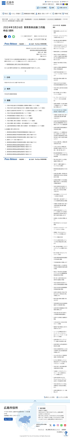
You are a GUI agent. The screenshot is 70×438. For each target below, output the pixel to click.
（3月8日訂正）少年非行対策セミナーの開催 (60, 323)
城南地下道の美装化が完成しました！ (60, 63)
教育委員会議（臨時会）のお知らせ (60, 169)
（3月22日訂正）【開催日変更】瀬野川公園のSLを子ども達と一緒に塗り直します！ (60, 148)
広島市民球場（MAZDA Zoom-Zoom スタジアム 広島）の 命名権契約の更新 (60, 379)
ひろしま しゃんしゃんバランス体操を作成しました (60, 36)
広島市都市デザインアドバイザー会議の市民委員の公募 (60, 340)
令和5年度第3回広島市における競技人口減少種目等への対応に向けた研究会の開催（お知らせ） (60, 189)
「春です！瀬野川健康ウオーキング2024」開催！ (60, 165)
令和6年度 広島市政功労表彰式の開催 (60, 88)
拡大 (52, 4)
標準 (49, 4)
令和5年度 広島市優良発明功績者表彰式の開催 (60, 367)
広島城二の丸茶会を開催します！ (60, 219)
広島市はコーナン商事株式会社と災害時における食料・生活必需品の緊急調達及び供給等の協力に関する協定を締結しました (60, 135)
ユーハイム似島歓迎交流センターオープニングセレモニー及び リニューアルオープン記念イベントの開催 (60, 334)
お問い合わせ (63, 7)
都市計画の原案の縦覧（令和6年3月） (60, 299)
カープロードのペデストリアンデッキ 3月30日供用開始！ (60, 99)
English (49, 1)
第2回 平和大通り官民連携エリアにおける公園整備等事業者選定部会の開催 (60, 273)
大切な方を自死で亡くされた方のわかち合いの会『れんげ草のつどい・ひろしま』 (60, 47)
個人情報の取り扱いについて (53, 429)
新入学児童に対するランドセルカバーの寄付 (60, 253)
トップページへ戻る (63, 397)
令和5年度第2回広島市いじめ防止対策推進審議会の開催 (60, 283)
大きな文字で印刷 (39, 39)
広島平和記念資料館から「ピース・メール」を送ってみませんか (60, 73)
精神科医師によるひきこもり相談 (60, 31)
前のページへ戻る (49, 397)
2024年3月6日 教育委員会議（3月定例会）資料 (60, 356)
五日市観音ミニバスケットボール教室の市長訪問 (60, 195)
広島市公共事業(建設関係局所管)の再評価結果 (60, 68)
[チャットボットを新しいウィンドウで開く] (65, 436)
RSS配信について (61, 431)
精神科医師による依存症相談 (60, 51)
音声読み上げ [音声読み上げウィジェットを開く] (65, 1)
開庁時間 (42, 408)
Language (56, 1)
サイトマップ (41, 429)
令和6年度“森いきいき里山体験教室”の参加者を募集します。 (60, 385)
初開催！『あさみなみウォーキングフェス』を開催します (60, 233)
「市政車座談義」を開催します (60, 262)
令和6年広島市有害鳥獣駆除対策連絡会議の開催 (60, 288)
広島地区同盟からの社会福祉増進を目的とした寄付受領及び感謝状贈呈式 (60, 181)
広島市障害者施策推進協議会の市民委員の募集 (60, 258)
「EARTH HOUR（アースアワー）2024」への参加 (60, 228)
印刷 (29, 39)
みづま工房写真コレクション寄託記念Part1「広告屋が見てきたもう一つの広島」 (60, 361)
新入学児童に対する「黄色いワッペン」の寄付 (60, 93)
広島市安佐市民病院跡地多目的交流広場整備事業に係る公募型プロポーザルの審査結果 (60, 123)
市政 (18, 19)
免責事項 (64, 429)
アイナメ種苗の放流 (58, 236)
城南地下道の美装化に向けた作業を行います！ (60, 327)
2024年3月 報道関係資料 (55, 19)
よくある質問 (42, 7)
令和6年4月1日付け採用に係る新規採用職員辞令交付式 (60, 84)
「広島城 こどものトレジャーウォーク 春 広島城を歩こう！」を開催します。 (60, 373)
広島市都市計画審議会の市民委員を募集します (60, 308)
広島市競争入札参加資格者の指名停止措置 (60, 345)
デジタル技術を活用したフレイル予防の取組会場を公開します (60, 242)
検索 (53, 7)
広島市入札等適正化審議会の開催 (60, 318)
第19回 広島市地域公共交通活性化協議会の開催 (60, 278)
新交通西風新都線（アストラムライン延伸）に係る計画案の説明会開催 (60, 154)
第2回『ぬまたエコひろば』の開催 (60, 223)
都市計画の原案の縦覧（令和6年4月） (60, 79)
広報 (22, 19)
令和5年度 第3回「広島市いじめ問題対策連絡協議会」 (60, 313)
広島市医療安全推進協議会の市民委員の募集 (60, 128)
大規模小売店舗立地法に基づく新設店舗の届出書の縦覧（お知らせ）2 (60, 205)
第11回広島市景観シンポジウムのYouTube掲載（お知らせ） (60, 248)
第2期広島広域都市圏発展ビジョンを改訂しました (60, 41)
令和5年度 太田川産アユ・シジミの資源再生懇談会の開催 (60, 199)
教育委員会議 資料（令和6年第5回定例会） (18, 64)
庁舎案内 (9, 418)
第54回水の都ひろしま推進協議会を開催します (60, 160)
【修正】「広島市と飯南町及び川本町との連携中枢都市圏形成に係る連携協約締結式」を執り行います (60, 57)
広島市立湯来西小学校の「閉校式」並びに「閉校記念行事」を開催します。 (60, 294)
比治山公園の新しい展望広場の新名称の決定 (60, 142)
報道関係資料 (28, 19)
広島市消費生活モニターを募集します (60, 391)
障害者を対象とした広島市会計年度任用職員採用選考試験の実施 (60, 267)
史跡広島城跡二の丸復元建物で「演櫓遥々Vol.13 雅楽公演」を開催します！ (60, 105)
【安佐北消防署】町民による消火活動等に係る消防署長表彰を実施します (60, 350)
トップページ (12, 19)
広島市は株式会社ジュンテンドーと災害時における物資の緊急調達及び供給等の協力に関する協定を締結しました (60, 213)
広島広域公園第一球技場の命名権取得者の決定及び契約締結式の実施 (60, 175)
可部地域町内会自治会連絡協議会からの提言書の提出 (60, 304)
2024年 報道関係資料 (40, 19)
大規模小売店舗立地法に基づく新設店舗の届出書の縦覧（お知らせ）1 (60, 116)
